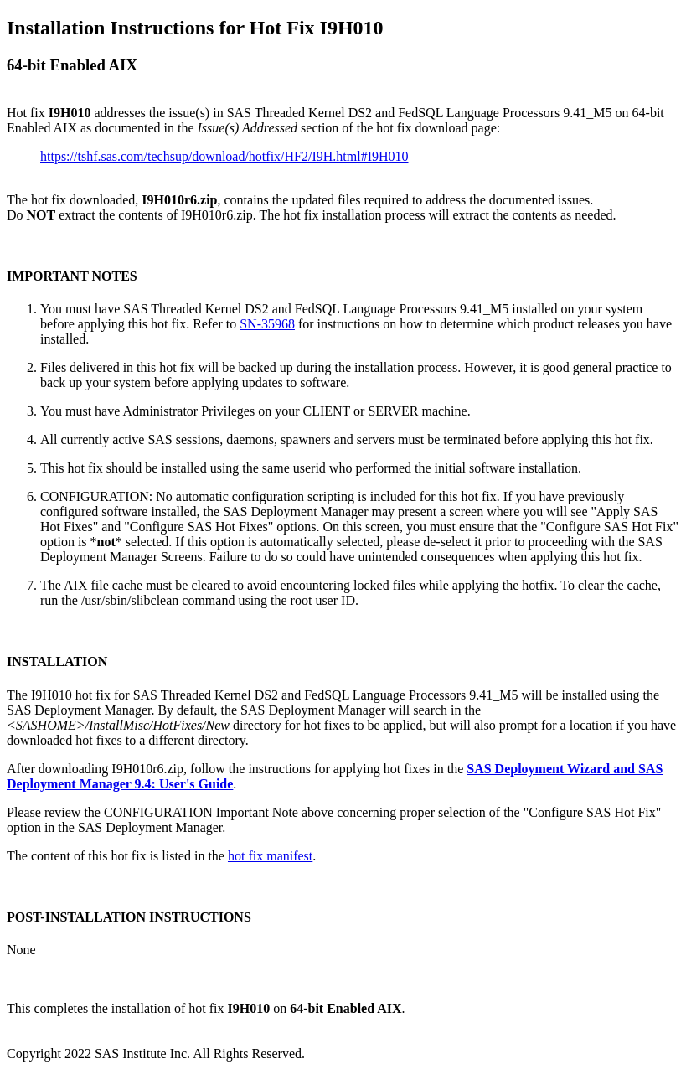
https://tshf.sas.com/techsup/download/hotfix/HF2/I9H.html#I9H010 (224, 156)
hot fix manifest (270, 856)
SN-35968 (267, 324)
